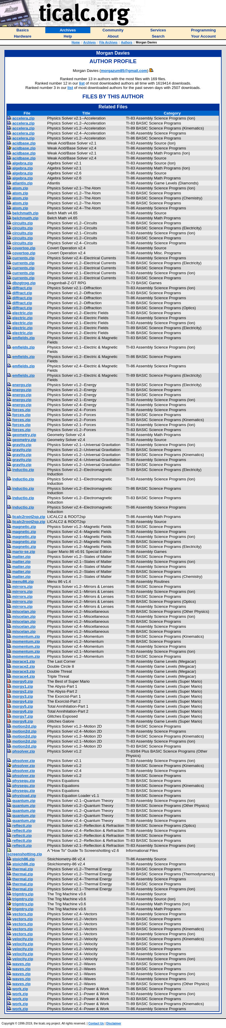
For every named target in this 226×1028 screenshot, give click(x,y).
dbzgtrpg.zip (24, 283)
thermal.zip (22, 869)
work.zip (20, 989)
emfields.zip (23, 338)
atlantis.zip (22, 183)
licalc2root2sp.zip (28, 516)
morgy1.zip (22, 686)
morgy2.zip (22, 691)
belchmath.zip (25, 213)
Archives (89, 42)
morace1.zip (23, 661)
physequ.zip (23, 780)
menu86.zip (23, 581)
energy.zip (21, 385)
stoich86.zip (23, 859)
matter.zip (21, 556)
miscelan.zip (24, 611)
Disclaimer (113, 1023)
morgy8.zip (22, 721)
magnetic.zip (24, 526)
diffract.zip (22, 288)
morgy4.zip (22, 701)
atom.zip (20, 188)
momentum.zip (26, 636)
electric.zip (22, 313)
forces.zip (21, 410)
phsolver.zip (23, 751)
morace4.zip (23, 676)
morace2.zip (23, 666)
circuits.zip (22, 223)
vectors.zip (22, 914)
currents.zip (23, 258)
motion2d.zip (24, 726)
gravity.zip (21, 445)
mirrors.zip (22, 586)
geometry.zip (24, 435)
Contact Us (96, 1023)
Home (76, 42)
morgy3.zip (22, 696)
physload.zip (24, 795)
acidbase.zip (24, 143)
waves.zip (21, 964)
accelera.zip (23, 118)
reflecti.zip (22, 825)
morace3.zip (23, 671)
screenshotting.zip (24, 854)
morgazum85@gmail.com (124, 70)
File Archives (108, 42)
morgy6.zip (22, 711)
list (82, 83)
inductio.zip (23, 469)
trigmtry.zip (23, 894)
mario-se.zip (23, 551)
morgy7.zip (22, 716)
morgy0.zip (22, 681)
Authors (126, 42)
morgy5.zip (22, 706)
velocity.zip (22, 939)
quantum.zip (23, 800)
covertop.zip (24, 248)
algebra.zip (22, 163)
